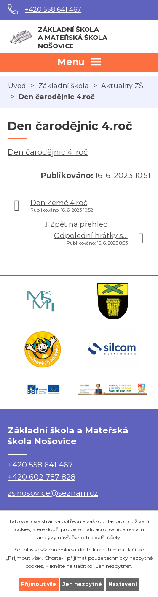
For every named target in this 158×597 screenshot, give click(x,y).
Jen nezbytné (82, 584)
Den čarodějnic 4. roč (48, 152)
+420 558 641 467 (53, 9)
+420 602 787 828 (41, 477)
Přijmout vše (38, 584)
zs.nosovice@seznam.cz (53, 493)
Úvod (17, 85)
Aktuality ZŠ (122, 85)
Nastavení (122, 584)
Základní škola (63, 85)
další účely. (108, 537)
